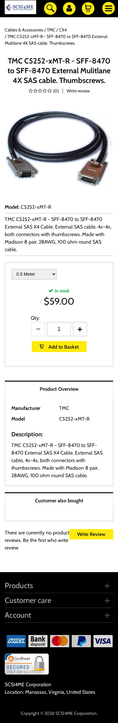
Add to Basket (63, 347)
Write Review (91, 534)
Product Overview (59, 389)
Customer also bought (59, 501)
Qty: (35, 318)
